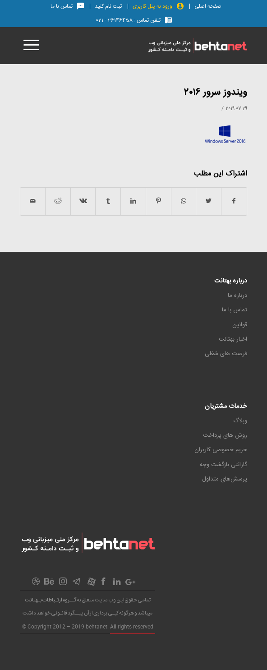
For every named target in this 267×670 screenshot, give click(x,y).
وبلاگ (240, 421)
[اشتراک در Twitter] (208, 201)
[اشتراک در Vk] (83, 201)
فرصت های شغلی (226, 354)
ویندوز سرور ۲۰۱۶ (215, 93)
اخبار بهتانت (233, 339)
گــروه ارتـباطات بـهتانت (50, 600)
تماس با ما (234, 310)
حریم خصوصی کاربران (220, 450)
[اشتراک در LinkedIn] (133, 201)
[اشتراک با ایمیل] (32, 201)
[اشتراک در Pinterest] (158, 201)
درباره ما (237, 295)
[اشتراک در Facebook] (234, 201)
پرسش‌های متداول (224, 479)
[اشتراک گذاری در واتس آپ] (183, 201)
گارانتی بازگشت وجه (223, 465)
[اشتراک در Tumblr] (108, 201)
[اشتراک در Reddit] (58, 201)
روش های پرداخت (225, 435)
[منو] (29, 46)
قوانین (239, 325)
